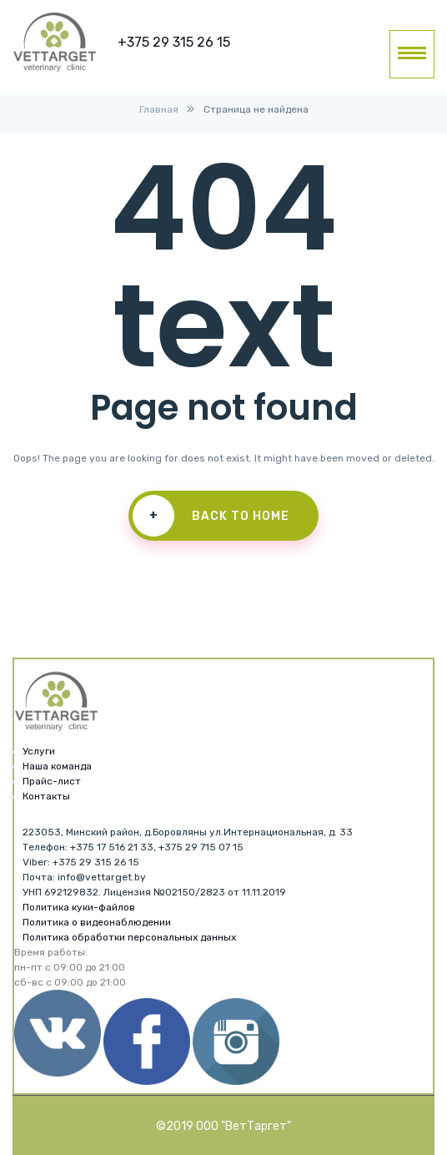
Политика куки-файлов (79, 907)
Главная (158, 109)
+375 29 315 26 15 (174, 42)
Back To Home (211, 516)
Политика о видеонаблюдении (97, 922)
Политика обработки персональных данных (129, 937)
